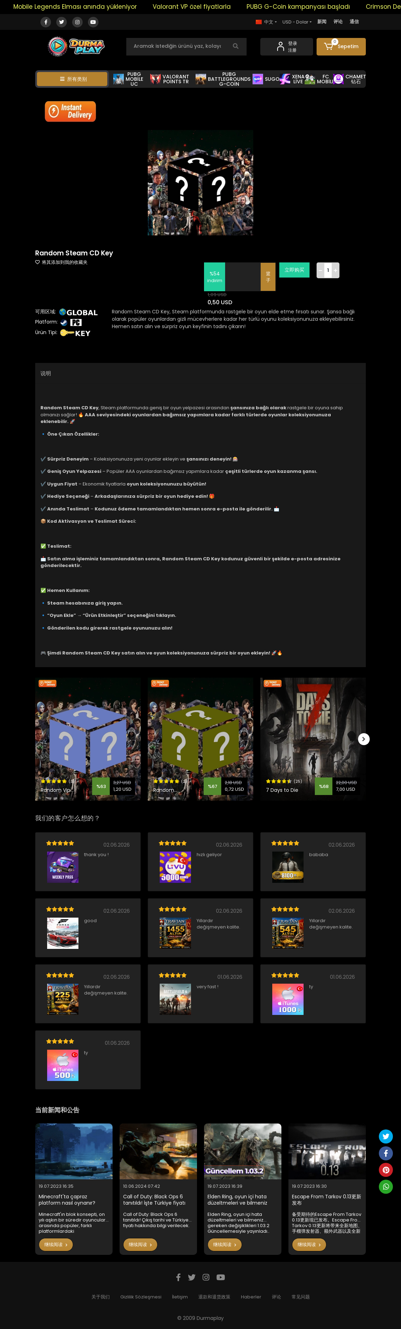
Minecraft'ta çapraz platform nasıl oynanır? (67, 1199)
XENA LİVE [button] (292, 79)
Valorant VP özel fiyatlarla (200, 6)
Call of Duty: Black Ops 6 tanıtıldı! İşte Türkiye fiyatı (154, 1199)
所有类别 (73, 79)
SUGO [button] (266, 79)
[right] (365, 739)
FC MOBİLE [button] (320, 79)
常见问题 (301, 1297)
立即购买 (295, 269)
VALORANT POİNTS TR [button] (169, 79)
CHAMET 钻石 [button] (349, 79)
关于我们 (100, 1297)
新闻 (321, 21)
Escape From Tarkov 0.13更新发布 (326, 1199)
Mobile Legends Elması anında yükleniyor (83, 6)
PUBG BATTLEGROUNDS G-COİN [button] (223, 79)
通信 (354, 21)
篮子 (269, 277)
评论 (338, 21)
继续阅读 (56, 1244)
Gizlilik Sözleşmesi (140, 1297)
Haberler (251, 1297)
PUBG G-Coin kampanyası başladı (306, 6)
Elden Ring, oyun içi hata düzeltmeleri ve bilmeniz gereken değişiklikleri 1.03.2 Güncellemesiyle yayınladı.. (240, 1199)
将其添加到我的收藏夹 (61, 262)
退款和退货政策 (214, 1297)
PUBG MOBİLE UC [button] (128, 79)
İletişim (180, 1297)
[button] (341, 47)
